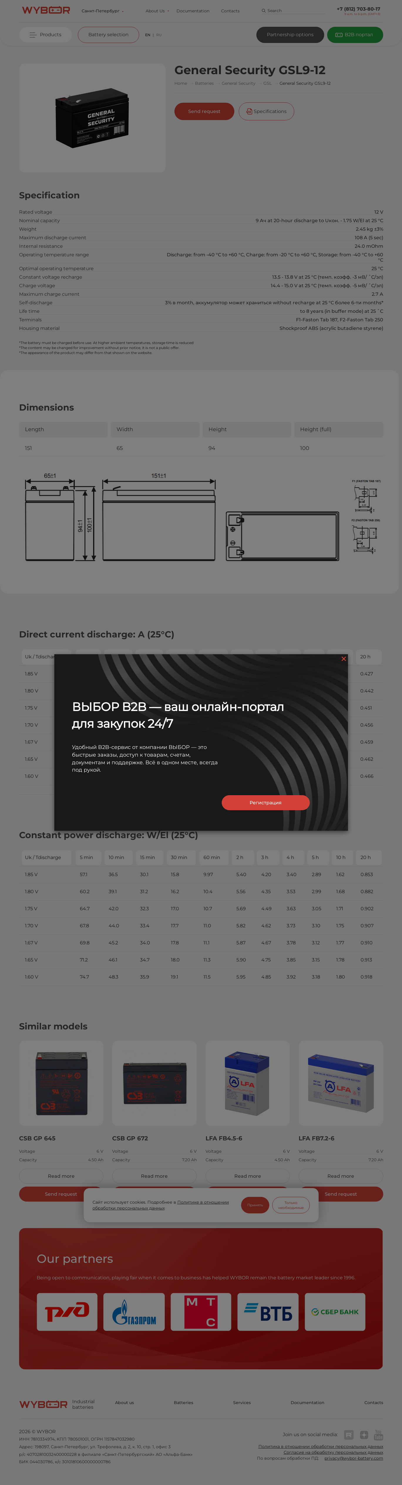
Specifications (270, 111)
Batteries (183, 1402)
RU (159, 35)
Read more (61, 1176)
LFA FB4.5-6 (224, 1138)
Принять (255, 1205)
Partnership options (290, 34)
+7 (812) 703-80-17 (358, 9)
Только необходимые (291, 1205)
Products (50, 34)
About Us (155, 11)
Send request (204, 111)
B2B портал (359, 34)
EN (147, 35)
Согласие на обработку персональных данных (333, 1452)
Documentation (192, 11)
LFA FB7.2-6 (316, 1138)
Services (242, 1402)
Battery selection (108, 34)
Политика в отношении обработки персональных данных (320, 1446)
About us (124, 1402)
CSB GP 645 (37, 1138)
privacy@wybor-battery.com (353, 1458)
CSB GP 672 (130, 1138)
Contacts (230, 11)
